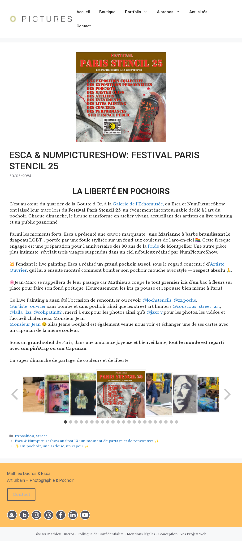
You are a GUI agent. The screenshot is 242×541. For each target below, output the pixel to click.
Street (41, 436)
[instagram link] (12, 515)
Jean (36, 324)
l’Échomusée (149, 204)
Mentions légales (141, 534)
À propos (171, 12)
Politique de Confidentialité (101, 534)
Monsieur (20, 324)
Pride (153, 246)
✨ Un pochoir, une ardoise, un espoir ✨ (52, 446)
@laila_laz (20, 312)
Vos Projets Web (193, 534)
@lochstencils (157, 300)
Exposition (24, 436)
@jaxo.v (154, 312)
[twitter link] (49, 515)
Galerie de (124, 204)
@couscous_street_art (196, 306)
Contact (84, 26)
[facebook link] (61, 515)
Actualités (198, 11)
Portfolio (138, 12)
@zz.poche (185, 300)
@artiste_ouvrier (27, 306)
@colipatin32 (48, 312)
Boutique (107, 11)
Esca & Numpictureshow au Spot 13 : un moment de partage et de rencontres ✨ (87, 441)
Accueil (83, 11)
